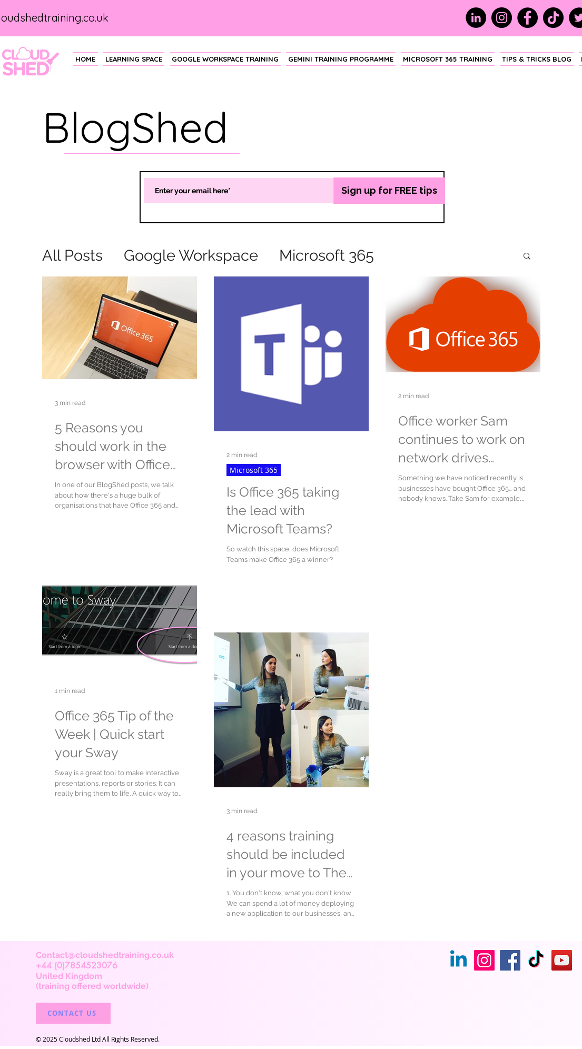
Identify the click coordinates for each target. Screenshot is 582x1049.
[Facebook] (527, 17)
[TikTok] (553, 17)
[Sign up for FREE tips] (389, 190)
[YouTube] (561, 960)
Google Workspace (191, 255)
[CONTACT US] (73, 1013)
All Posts (72, 255)
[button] (527, 256)
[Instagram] (501, 17)
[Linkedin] (458, 960)
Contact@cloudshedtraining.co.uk (105, 955)
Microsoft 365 (326, 255)
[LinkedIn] (476, 17)
